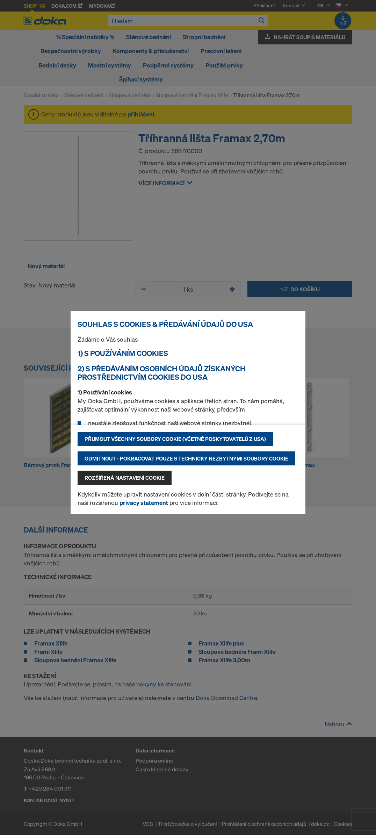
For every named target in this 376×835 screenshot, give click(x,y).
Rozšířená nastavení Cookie (125, 477)
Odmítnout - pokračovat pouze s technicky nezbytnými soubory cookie (186, 458)
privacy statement (144, 503)
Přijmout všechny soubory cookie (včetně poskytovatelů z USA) (175, 438)
